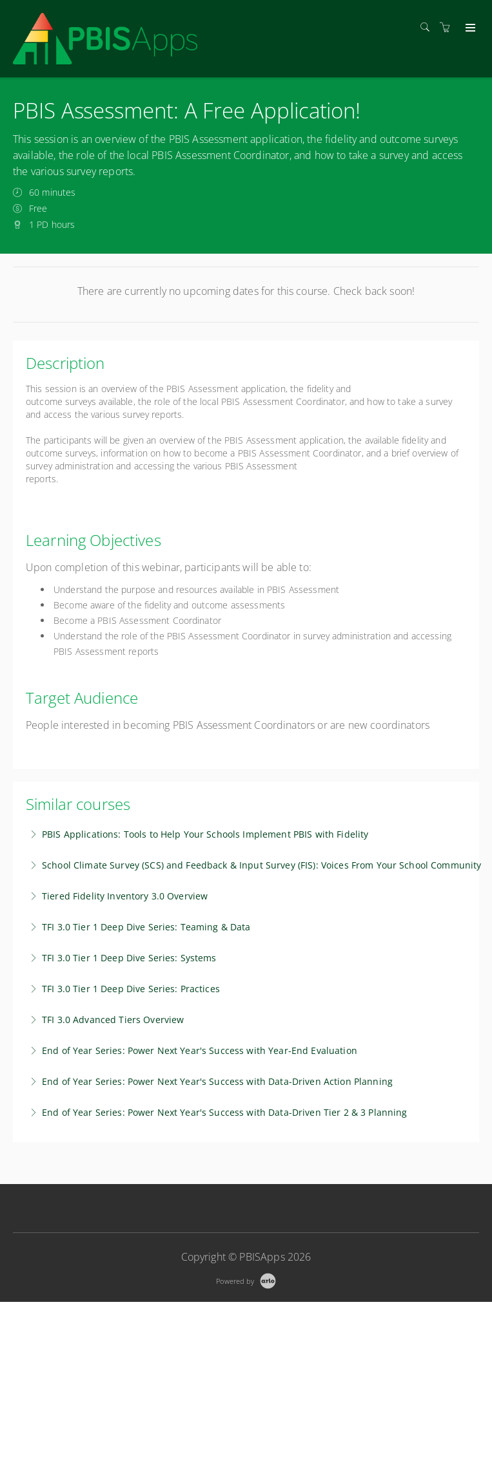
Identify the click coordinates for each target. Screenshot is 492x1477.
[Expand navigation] (469, 28)
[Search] (428, 27)
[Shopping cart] (448, 27)
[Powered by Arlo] (245, 1279)
